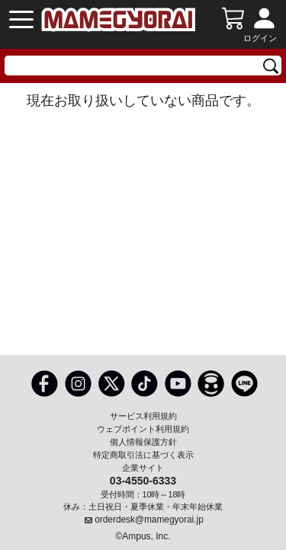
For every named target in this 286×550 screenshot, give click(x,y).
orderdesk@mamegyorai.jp (149, 519)
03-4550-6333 (143, 480)
